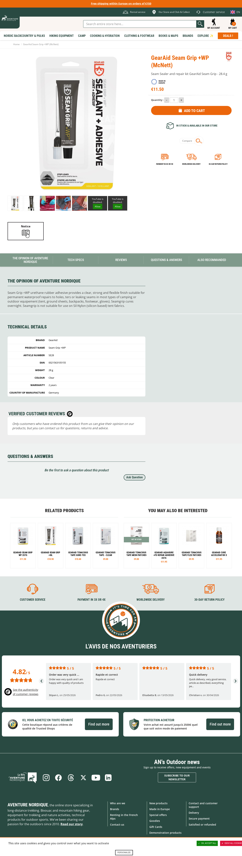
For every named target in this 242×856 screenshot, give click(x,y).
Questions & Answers (166, 260)
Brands (114, 809)
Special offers (158, 815)
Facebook (58, 777)
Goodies (154, 821)
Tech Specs (75, 260)
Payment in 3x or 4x (164, 164)
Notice (25, 226)
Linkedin (108, 777)
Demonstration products (165, 832)
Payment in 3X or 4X (91, 599)
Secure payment (199, 818)
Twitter (83, 777)
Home (16, 44)
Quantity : (157, 100)
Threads (71, 777)
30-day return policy (218, 164)
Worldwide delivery (191, 164)
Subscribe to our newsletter (177, 777)
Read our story (71, 824)
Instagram (46, 777)
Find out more (98, 724)
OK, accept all (207, 843)
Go (200, 24)
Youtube (96, 777)
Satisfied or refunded (202, 824)
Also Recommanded (211, 260)
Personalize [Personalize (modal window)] (124, 852)
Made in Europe (159, 809)
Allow (97, 206)
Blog (23, 778)
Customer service (32, 599)
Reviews (121, 260)
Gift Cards (155, 826)
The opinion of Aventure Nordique (30, 260)
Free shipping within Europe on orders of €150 (121, 3)
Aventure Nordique (28, 804)
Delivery (194, 812)
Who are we (117, 803)
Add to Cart (194, 110)
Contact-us (117, 824)
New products (158, 803)
